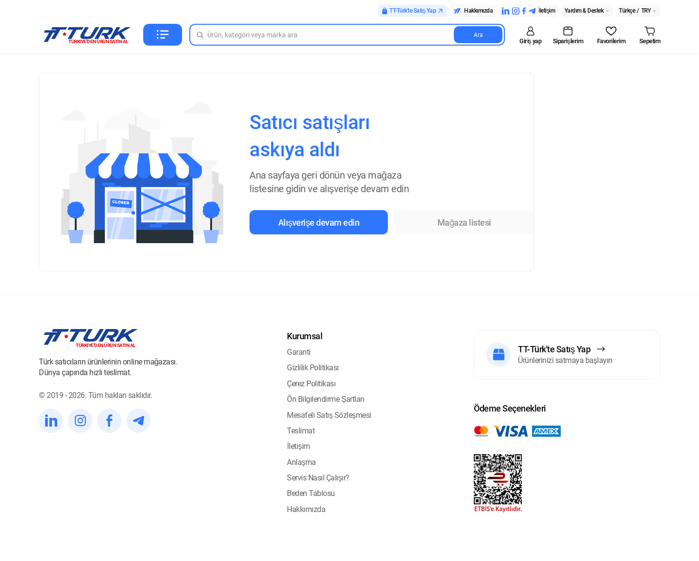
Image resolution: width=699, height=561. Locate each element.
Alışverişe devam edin (319, 222)
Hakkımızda (306, 509)
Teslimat (301, 430)
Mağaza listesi (464, 222)
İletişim (298, 446)
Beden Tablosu (311, 493)
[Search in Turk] (347, 35)
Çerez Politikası (311, 383)
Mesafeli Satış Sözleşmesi (329, 415)
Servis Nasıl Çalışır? (318, 477)
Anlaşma (301, 462)
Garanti (299, 352)
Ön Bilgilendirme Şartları (325, 399)
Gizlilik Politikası (313, 367)
